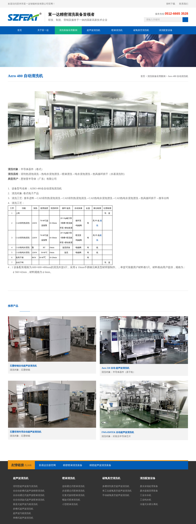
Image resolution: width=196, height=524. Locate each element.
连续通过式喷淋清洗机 (73, 486)
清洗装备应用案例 (68, 30)
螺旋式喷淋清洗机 (71, 500)
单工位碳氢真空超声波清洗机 (117, 491)
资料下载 (170, 4)
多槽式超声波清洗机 (23, 509)
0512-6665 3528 (176, 13)
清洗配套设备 (165, 30)
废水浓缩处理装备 (149, 486)
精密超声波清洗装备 (100, 465)
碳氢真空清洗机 (141, 30)
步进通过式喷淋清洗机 (73, 491)
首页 (19, 30)
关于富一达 (43, 30)
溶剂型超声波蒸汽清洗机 (25, 486)
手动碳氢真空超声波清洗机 (115, 495)
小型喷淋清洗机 (70, 504)
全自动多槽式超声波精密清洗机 (29, 491)
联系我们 (183, 4)
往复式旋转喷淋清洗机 (73, 495)
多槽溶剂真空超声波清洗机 (115, 486)
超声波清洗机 (93, 30)
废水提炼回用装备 (149, 491)
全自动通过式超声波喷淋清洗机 (29, 495)
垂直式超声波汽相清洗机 (25, 504)
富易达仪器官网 (47, 465)
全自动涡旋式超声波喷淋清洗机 (29, 500)
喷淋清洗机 (117, 30)
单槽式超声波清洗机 (23, 518)
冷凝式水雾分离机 (149, 504)
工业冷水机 (145, 495)
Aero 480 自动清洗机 (178, 76)
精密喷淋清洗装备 (72, 465)
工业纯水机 (145, 500)
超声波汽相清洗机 (22, 513)
